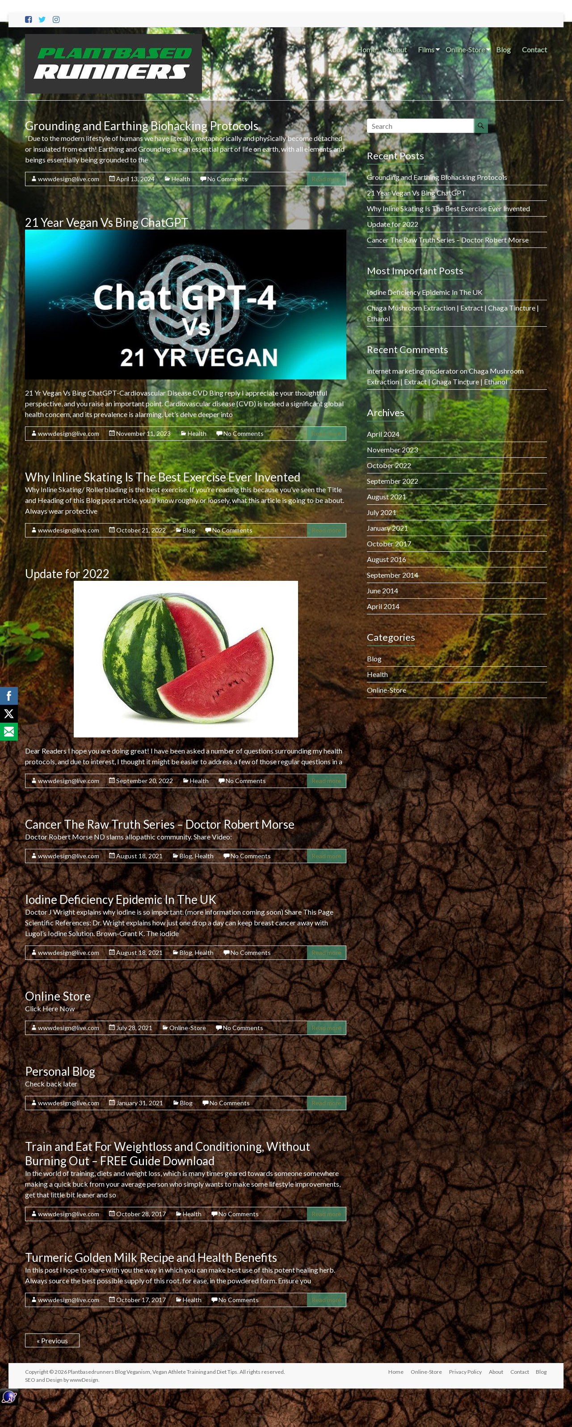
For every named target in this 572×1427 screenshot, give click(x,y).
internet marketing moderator (412, 370)
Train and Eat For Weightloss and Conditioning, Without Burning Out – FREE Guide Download (167, 1153)
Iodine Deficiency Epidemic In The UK (120, 899)
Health (181, 179)
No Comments (227, 179)
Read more (326, 179)
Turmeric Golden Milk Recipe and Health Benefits (151, 1257)
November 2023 (392, 449)
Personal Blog (60, 1071)
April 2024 (383, 434)
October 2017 (389, 543)
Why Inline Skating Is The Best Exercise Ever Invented (162, 477)
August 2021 (386, 496)
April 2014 (383, 606)
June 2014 (382, 590)
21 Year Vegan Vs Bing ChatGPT (107, 222)
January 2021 (387, 528)
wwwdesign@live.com (68, 179)
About (397, 49)
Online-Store (465, 49)
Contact (534, 49)
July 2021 (381, 512)
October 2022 (389, 465)
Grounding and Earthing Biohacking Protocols (141, 126)
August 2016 (386, 559)
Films (426, 49)
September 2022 (392, 481)
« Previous (52, 1340)
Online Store (58, 996)
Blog (503, 49)
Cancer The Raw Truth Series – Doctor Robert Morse (159, 824)
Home (366, 49)
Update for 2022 (67, 574)
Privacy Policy (465, 1371)
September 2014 (392, 575)
